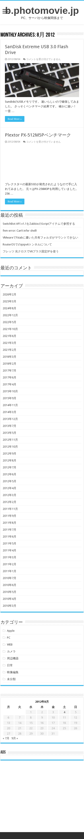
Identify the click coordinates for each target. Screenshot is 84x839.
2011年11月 (10, 509)
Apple (11, 630)
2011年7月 (9, 529)
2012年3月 (9, 495)
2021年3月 (9, 343)
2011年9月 (9, 515)
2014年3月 (9, 412)
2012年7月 (9, 467)
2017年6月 (9, 377)
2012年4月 (9, 488)
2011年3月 (9, 557)
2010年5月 (9, 592)
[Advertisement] (42, 800)
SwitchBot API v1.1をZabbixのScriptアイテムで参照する (39, 223)
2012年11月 (10, 439)
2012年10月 (10, 446)
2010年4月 (9, 598)
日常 (10, 665)
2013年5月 (9, 432)
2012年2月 (9, 502)
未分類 (11, 679)
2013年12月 (10, 419)
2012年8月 (9, 460)
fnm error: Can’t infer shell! (20, 230)
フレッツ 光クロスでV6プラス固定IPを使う (31, 251)
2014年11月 (10, 405)
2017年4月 (9, 384)
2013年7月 (9, 426)
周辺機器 (13, 658)
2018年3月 (9, 356)
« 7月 (6, 738)
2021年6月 (9, 336)
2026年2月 (9, 294)
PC (8, 637)
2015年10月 (10, 391)
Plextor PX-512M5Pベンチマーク (38, 135)
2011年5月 (9, 543)
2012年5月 (9, 481)
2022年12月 (10, 315)
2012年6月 (9, 474)
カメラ (11, 651)
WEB (10, 644)
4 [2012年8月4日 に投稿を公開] (64, 712)
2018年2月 (9, 363)
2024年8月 (9, 308)
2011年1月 (9, 571)
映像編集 (13, 672)
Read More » (15, 118)
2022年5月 (9, 322)
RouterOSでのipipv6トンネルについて (27, 244)
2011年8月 (9, 522)
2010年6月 (9, 585)
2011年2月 (9, 564)
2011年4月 (9, 550)
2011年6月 (9, 536)
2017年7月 (9, 370)
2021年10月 (10, 329)
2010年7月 (9, 578)
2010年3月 (9, 605)
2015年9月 (9, 398)
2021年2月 (9, 349)
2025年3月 (9, 301)
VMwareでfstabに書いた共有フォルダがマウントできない (40, 237)
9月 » (14, 738)
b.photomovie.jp (42, 10)
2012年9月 (9, 453)
